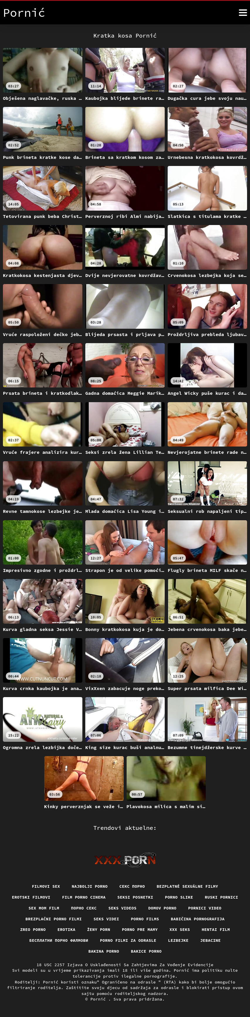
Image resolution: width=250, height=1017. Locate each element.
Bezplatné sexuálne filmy (187, 886)
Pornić (99, 999)
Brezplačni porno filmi (53, 919)
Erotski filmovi (31, 897)
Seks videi (106, 919)
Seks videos (122, 908)
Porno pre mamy (140, 929)
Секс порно (132, 886)
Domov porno (162, 908)
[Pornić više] (243, 12)
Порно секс (84, 908)
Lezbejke (178, 940)
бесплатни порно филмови (58, 940)
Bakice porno (146, 951)
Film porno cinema (84, 897)
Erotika (66, 929)
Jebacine (210, 940)
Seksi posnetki (135, 897)
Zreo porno (33, 929)
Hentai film (216, 929)
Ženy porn (98, 929)
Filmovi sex (46, 886)
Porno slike (179, 897)
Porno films (145, 919)
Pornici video (205, 908)
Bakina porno (104, 951)
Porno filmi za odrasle (128, 940)
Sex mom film (43, 908)
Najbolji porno (90, 886)
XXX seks (179, 929)
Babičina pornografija (198, 919)
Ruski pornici (221, 897)
